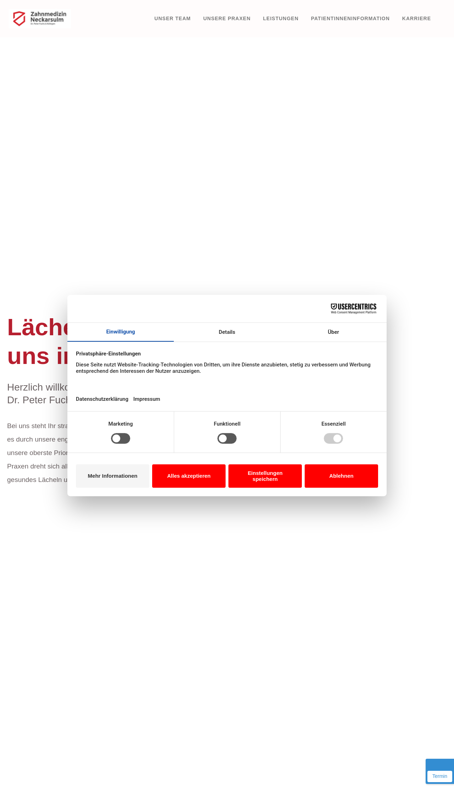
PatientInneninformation (350, 18)
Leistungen (281, 18)
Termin (439, 776)
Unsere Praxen (227, 18)
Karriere (416, 18)
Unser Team (172, 18)
